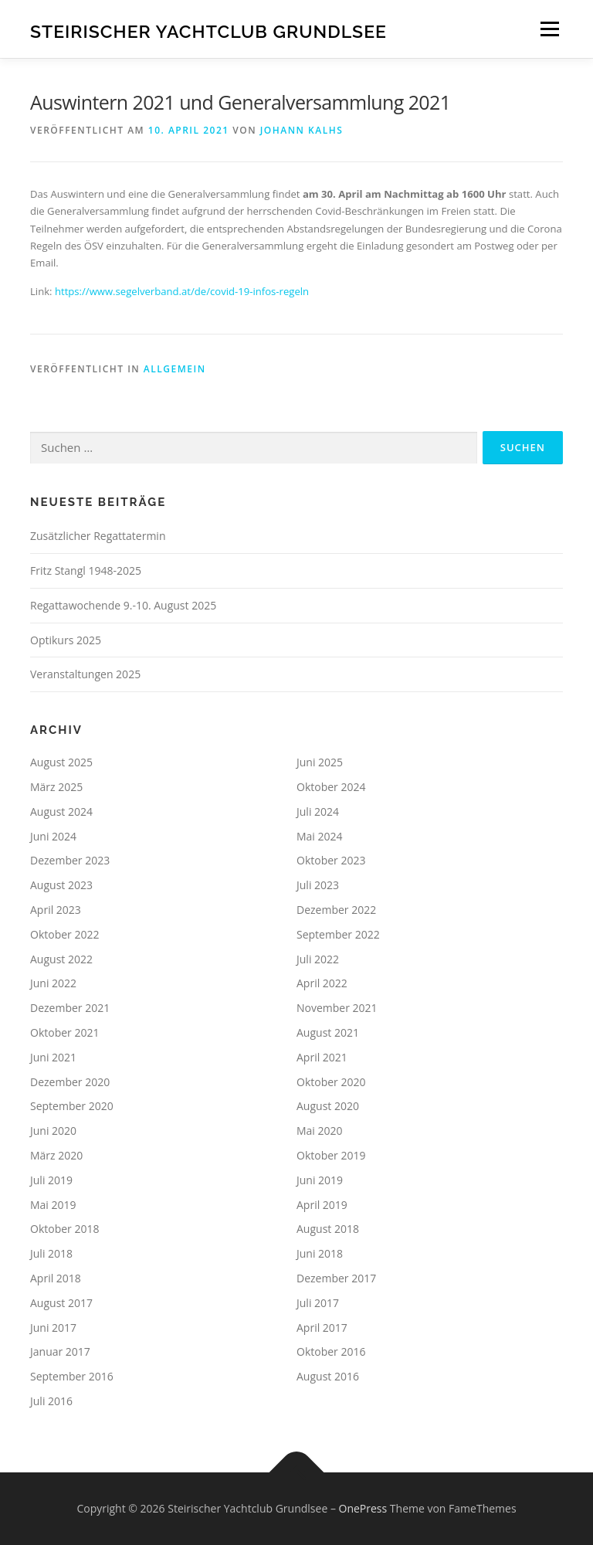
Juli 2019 (51, 1180)
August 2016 (327, 1376)
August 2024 (61, 811)
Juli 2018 (51, 1253)
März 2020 (56, 1155)
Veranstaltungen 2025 (85, 674)
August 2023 (61, 885)
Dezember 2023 (70, 860)
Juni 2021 (53, 1057)
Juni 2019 (319, 1180)
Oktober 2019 (330, 1155)
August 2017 (61, 1302)
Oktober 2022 (64, 934)
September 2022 (338, 934)
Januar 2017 (60, 1351)
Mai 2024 (319, 836)
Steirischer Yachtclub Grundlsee (208, 30)
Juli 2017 (317, 1302)
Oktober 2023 (330, 860)
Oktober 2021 (64, 1032)
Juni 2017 (53, 1327)
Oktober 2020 (330, 1082)
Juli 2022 (317, 959)
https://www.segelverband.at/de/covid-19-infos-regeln (182, 291)
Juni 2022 (53, 983)
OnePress (363, 1508)
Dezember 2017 (336, 1278)
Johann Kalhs (302, 130)
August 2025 (61, 762)
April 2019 (321, 1204)
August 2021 (327, 1032)
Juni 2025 (319, 762)
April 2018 (55, 1278)
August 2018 (327, 1228)
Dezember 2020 (70, 1082)
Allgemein (175, 368)
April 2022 (321, 983)
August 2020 (327, 1105)
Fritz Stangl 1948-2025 (85, 570)
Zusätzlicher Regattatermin (97, 535)
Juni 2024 (53, 836)
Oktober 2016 (330, 1351)
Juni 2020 (53, 1130)
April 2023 (55, 909)
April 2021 (321, 1057)
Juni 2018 (319, 1253)
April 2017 (321, 1327)
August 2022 (61, 959)
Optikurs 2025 (65, 640)
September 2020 (72, 1105)
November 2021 (337, 1007)
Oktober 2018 (64, 1228)
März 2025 (56, 786)
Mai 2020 (319, 1130)
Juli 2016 (51, 1401)
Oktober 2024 (330, 786)
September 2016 (72, 1376)
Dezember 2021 (70, 1007)
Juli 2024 (317, 811)
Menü (549, 29)
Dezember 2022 (336, 909)
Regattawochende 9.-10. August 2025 (123, 605)
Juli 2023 (317, 885)
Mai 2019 (53, 1204)
